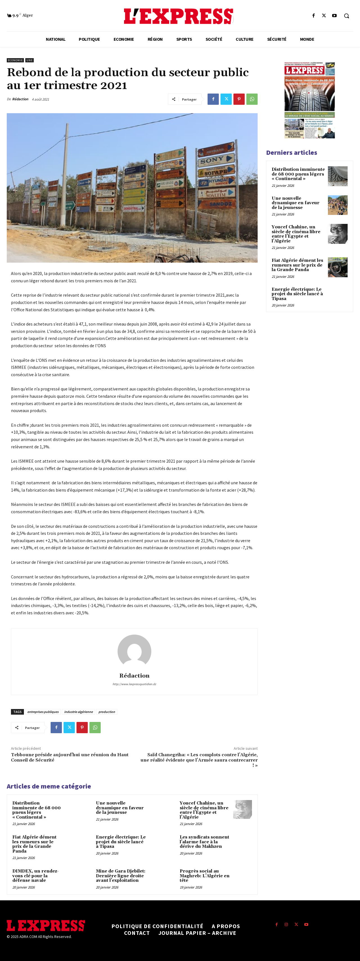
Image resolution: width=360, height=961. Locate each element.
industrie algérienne (78, 712)
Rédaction (20, 99)
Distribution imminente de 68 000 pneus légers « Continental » (36, 810)
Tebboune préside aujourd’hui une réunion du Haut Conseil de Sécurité (70, 757)
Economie (15, 60)
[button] (346, 15)
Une (29, 60)
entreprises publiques (42, 712)
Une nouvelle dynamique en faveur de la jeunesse (120, 808)
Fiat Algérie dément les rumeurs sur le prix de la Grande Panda (34, 844)
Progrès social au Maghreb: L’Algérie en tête (205, 876)
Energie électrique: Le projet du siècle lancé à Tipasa (121, 842)
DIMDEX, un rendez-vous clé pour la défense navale (35, 876)
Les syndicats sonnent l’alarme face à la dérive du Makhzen (204, 842)
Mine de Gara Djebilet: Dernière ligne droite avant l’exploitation (120, 876)
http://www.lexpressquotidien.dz (134, 684)
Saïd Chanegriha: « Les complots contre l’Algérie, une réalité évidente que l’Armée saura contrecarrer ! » (199, 760)
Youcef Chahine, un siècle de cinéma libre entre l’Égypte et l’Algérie (204, 810)
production (106, 712)
